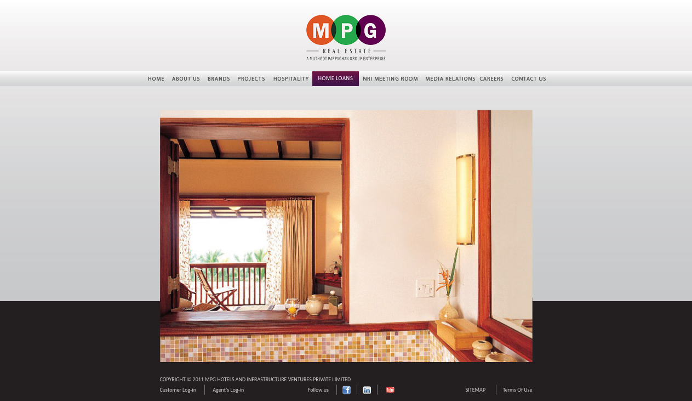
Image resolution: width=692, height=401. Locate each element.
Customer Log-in (178, 389)
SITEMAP (475, 389)
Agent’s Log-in (228, 389)
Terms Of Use (518, 389)
